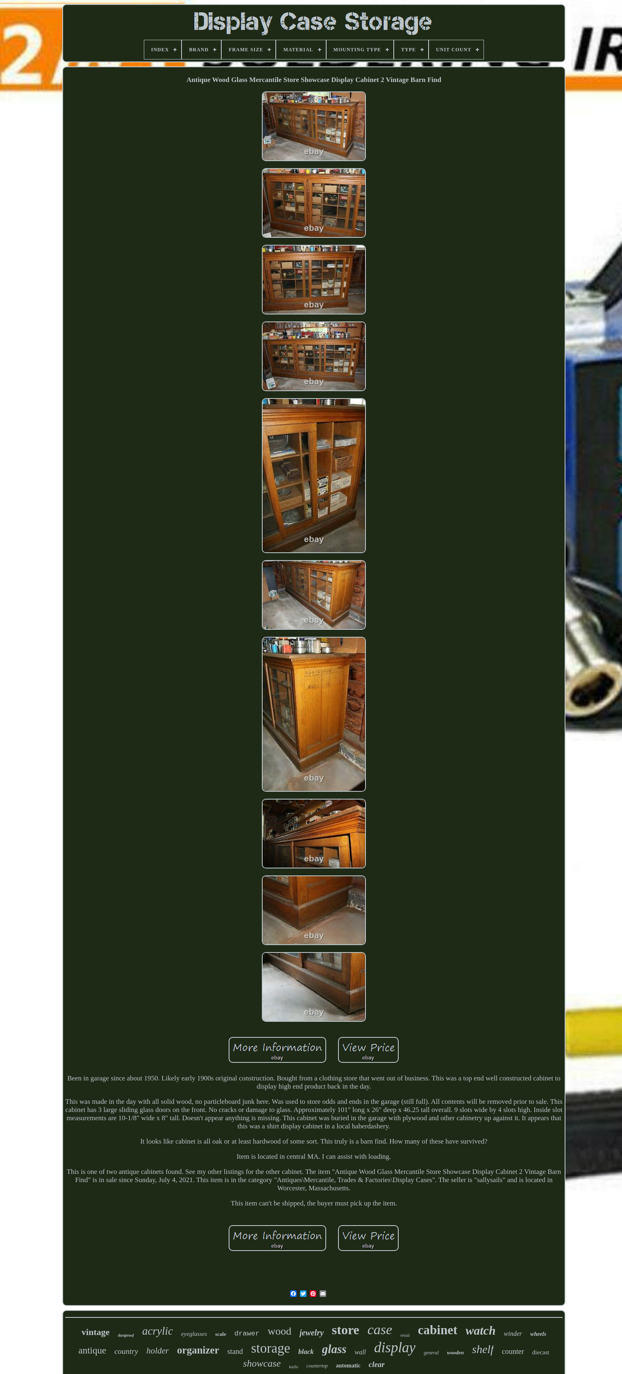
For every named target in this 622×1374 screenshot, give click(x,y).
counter (513, 1351)
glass (334, 1349)
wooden (455, 1352)
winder (513, 1333)
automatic (348, 1366)
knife (293, 1366)
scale (220, 1334)
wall (360, 1352)
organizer (198, 1350)
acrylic (157, 1331)
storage (270, 1348)
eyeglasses (194, 1334)
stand (235, 1351)
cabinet (437, 1330)
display (394, 1348)
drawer (246, 1334)
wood (279, 1331)
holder (157, 1351)
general (431, 1353)
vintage (95, 1332)
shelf (483, 1349)
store (345, 1329)
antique (92, 1350)
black (306, 1352)
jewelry (312, 1332)
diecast (540, 1352)
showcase (262, 1363)
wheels (538, 1334)
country (126, 1351)
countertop (317, 1366)
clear (377, 1364)
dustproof (126, 1335)
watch (480, 1330)
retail (405, 1335)
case (380, 1329)
